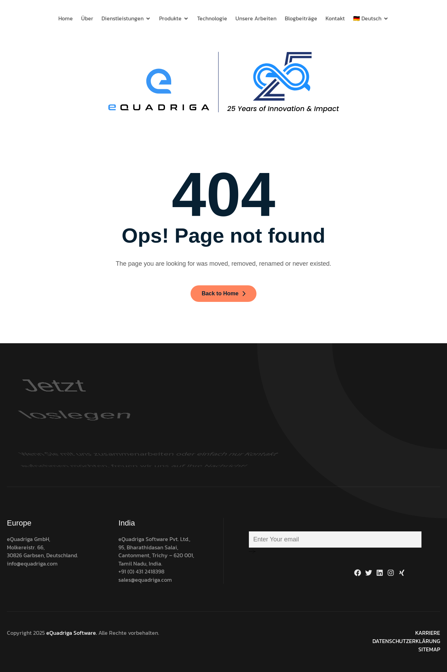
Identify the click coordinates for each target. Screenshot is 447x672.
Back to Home (223, 293)
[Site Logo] (224, 82)
